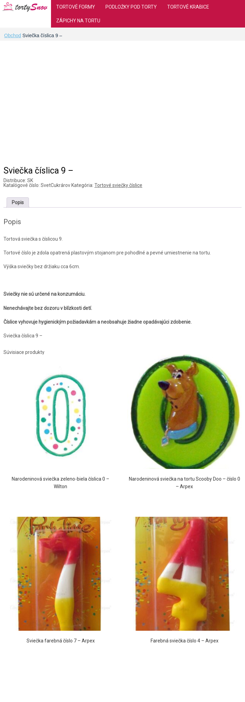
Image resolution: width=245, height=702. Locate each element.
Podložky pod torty (131, 7)
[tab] (18, 202)
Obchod (12, 35)
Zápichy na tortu (78, 20)
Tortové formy (75, 7)
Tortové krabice (188, 7)
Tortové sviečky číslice (118, 185)
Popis (18, 202)
